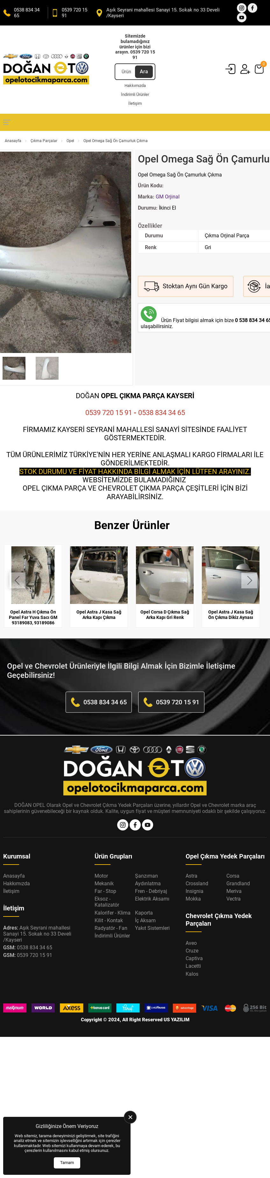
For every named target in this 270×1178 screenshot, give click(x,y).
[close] (130, 1117)
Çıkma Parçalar (44, 141)
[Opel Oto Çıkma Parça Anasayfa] (46, 70)
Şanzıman (146, 876)
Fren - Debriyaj (151, 891)
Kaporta (144, 913)
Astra (191, 876)
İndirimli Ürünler (135, 94)
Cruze (192, 951)
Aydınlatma (148, 883)
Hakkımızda (135, 85)
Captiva (194, 958)
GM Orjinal (168, 197)
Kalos (192, 974)
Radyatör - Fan (111, 928)
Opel (70, 141)
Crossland (197, 883)
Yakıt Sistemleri (152, 928)
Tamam (67, 1162)
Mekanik (104, 883)
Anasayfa (13, 141)
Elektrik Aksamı (152, 899)
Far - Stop (105, 891)
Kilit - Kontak (109, 920)
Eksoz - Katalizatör (107, 902)
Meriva (234, 891)
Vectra (233, 899)
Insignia (194, 891)
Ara (144, 71)
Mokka (193, 899)
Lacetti (193, 966)
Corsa (232, 876)
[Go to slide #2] (47, 368)
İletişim (135, 103)
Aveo (191, 943)
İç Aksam (145, 920)
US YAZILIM (176, 1020)
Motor (101, 876)
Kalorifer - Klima (113, 913)
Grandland (238, 883)
